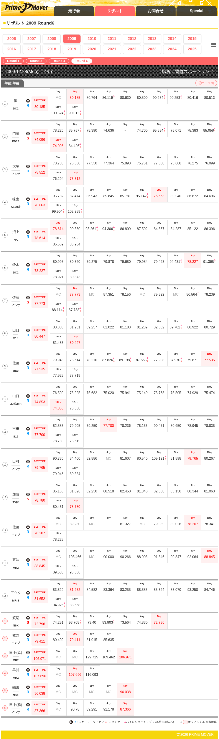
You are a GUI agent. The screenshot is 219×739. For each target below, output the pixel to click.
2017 (31, 49)
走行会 (74, 11)
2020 (91, 49)
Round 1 (14, 61)
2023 (152, 49)
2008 (51, 38)
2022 (132, 49)
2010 (91, 38)
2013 (152, 38)
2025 (192, 49)
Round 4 (60, 61)
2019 (72, 49)
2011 (112, 38)
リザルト (115, 11)
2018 (51, 49)
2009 (72, 38)
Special (196, 11)
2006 (11, 38)
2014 (172, 38)
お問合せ (155, 11)
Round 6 (83, 61)
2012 (132, 38)
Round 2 (37, 61)
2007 (31, 38)
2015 (192, 38)
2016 (11, 49)
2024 (172, 49)
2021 (112, 49)
